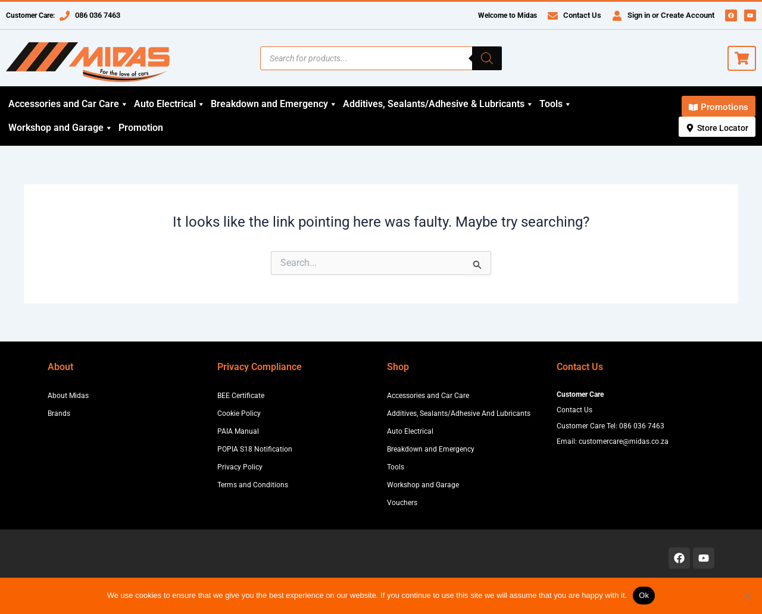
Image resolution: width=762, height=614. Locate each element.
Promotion (140, 127)
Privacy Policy (240, 467)
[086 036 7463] (65, 16)
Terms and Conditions (252, 485)
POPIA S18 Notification (254, 449)
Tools (555, 104)
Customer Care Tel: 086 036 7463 (610, 426)
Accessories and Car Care (68, 104)
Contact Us (582, 15)
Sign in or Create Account (670, 15)
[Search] (487, 58)
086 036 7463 (97, 15)
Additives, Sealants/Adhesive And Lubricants (458, 413)
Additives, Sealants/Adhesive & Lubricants (438, 104)
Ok (644, 595)
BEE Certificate (240, 395)
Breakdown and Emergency (274, 104)
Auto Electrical (169, 104)
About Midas (68, 395)
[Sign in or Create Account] (617, 16)
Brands (59, 413)
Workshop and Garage (60, 128)
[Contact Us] (553, 16)
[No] (747, 596)
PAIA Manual (238, 431)
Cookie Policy (239, 413)
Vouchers (402, 503)
